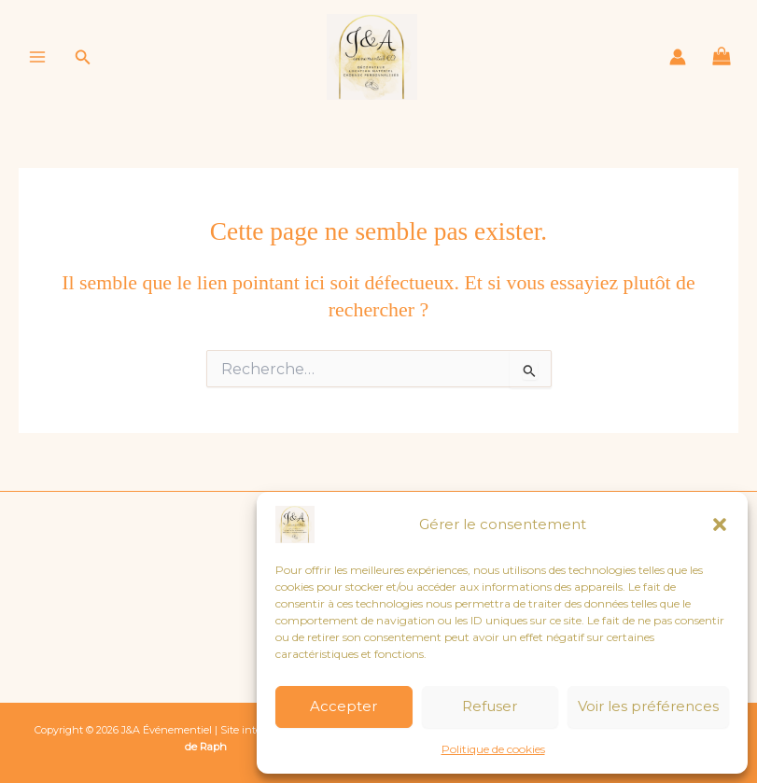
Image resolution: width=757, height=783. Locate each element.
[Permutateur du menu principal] (37, 58)
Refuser (489, 706)
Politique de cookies (493, 749)
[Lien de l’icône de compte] (677, 58)
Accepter (343, 706)
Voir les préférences (648, 706)
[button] (719, 524)
